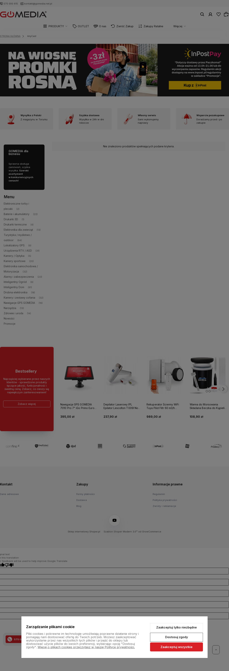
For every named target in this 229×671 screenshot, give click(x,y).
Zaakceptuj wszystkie (176, 647)
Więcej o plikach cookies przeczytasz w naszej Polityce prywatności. (86, 647)
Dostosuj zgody (176, 637)
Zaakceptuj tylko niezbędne (176, 627)
